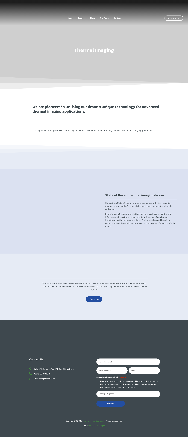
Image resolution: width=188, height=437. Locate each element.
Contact (116, 17)
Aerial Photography (110, 380)
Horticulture (153, 380)
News (92, 17)
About (70, 17)
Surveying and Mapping (111, 386)
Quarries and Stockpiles (146, 383)
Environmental (127, 380)
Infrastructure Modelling (111, 383)
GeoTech (140, 380)
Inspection (129, 383)
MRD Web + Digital (97, 424)
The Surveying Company (93, 419)
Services (81, 17)
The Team (104, 17)
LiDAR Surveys (130, 386)
